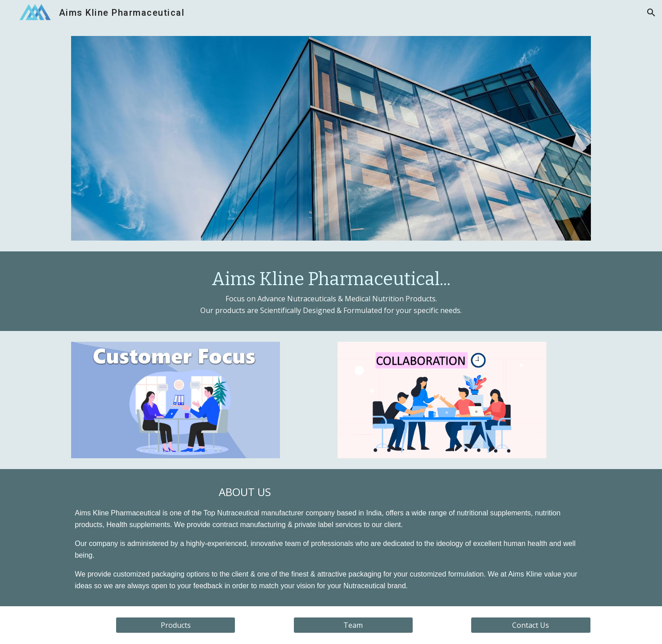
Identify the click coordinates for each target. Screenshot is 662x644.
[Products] (175, 625)
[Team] (353, 625)
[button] (651, 12)
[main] (330, 291)
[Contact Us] (530, 625)
